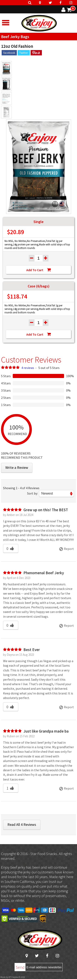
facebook (9, 53)
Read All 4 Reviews (21, 824)
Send (20, 967)
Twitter (23, 53)
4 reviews (27, 368)
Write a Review (16, 467)
